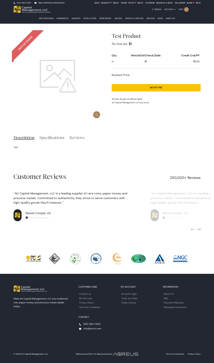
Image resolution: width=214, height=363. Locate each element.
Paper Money (105, 18)
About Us (169, 293)
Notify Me (156, 87)
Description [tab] (24, 137)
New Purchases (46, 18)
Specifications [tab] (51, 137)
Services (150, 18)
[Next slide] (198, 229)
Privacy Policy (86, 302)
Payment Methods (174, 302)
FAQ (166, 298)
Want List (170, 18)
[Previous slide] (192, 229)
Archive (118, 18)
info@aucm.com (92, 328)
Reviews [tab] (77, 137)
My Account (85, 298)
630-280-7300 (24, 3)
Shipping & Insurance (175, 307)
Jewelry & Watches (134, 18)
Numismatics (63, 18)
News (160, 18)
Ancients (76, 18)
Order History (128, 302)
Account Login (129, 293)
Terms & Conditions (89, 307)
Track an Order (129, 298)
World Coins (89, 18)
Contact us (85, 293)
